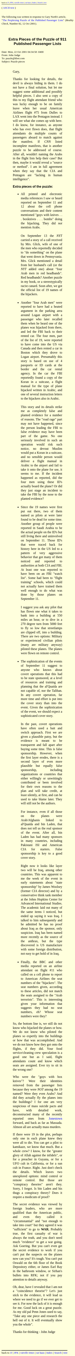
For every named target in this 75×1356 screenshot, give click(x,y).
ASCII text (8, 7)
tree (45, 3)
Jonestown (55, 1118)
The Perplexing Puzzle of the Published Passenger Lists (33, 20)
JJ (8, 3)
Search (40, 3)
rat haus (28, 3)
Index (34, 3)
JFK (11, 3)
